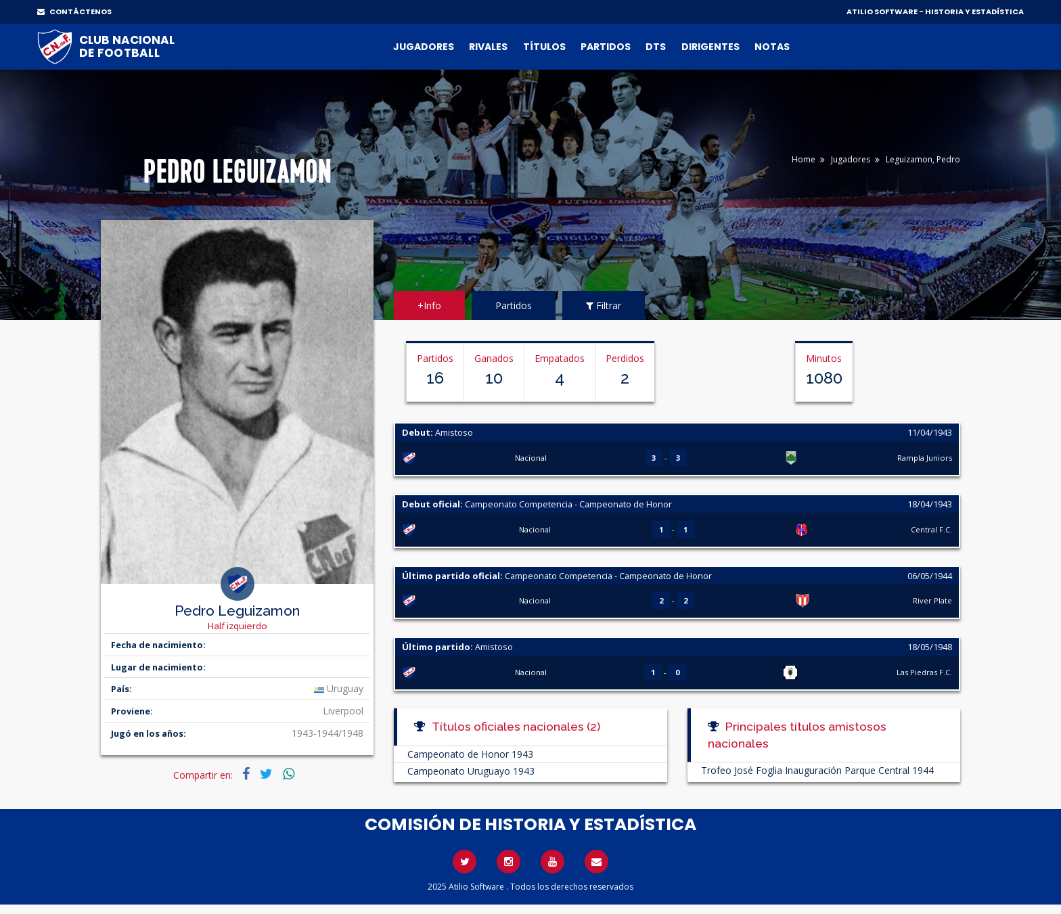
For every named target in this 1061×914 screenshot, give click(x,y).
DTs (656, 46)
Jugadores (423, 46)
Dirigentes (710, 46)
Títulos (544, 46)
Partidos (606, 46)
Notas (772, 46)
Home (803, 159)
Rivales (488, 46)
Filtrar (603, 305)
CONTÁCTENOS (74, 11)
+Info (429, 305)
